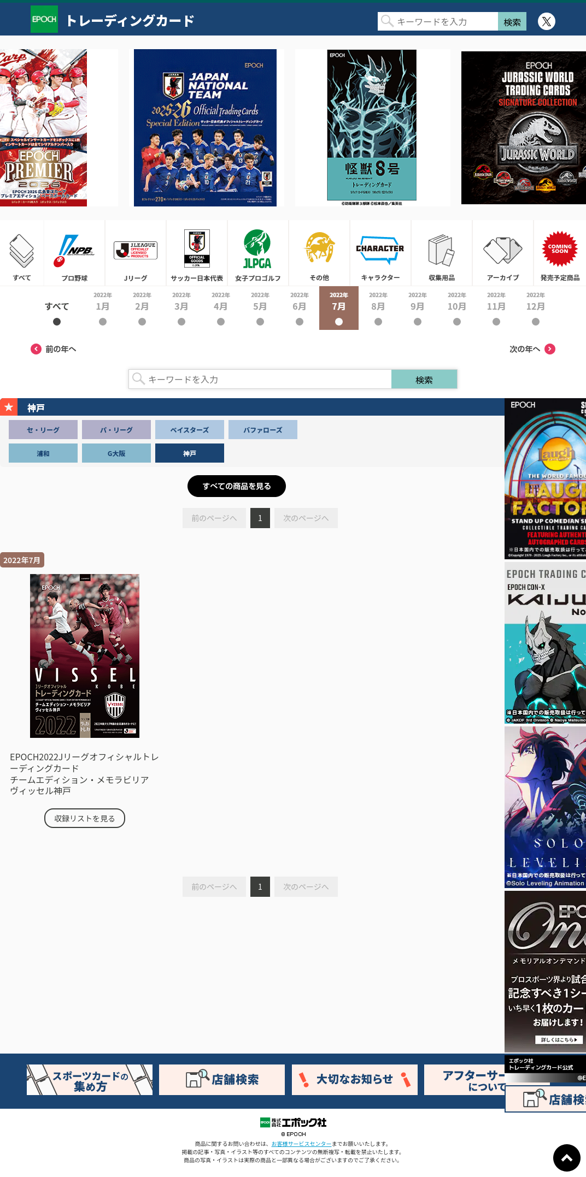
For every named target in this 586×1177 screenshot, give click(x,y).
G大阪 (117, 453)
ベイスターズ (189, 429)
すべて (22, 253)
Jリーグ (135, 253)
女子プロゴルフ (258, 253)
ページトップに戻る (567, 1158)
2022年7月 (339, 308)
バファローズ (262, 429)
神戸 (189, 453)
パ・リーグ (116, 429)
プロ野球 (74, 253)
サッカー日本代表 (196, 253)
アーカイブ (503, 253)
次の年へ (532, 349)
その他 (319, 253)
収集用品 (441, 253)
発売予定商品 (560, 253)
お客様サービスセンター (302, 1143)
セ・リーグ (43, 429)
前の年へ (54, 349)
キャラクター (380, 253)
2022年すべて (57, 308)
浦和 (43, 453)
